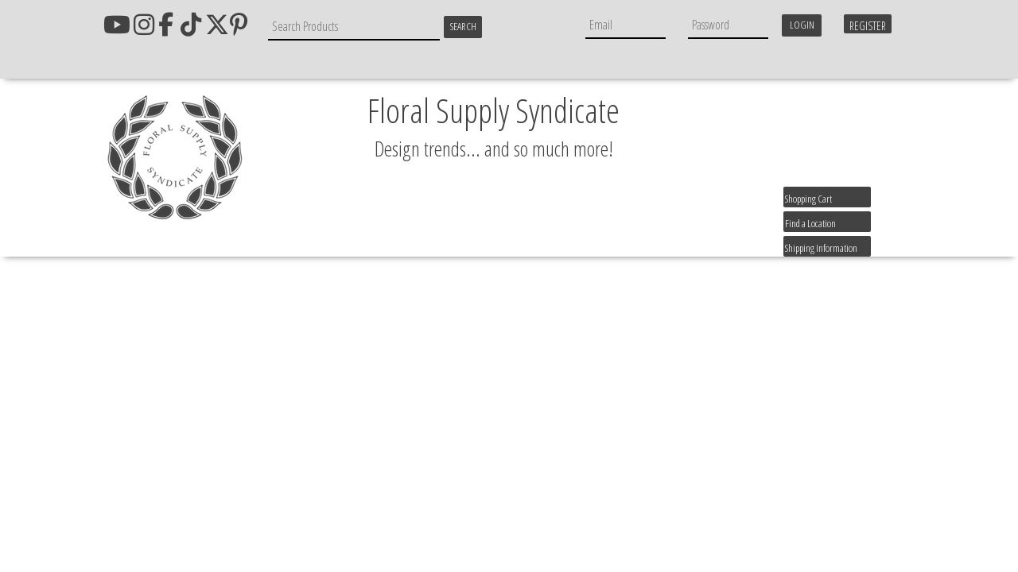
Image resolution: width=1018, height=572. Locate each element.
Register (867, 25)
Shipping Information (821, 248)
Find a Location (810, 223)
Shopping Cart (808, 198)
